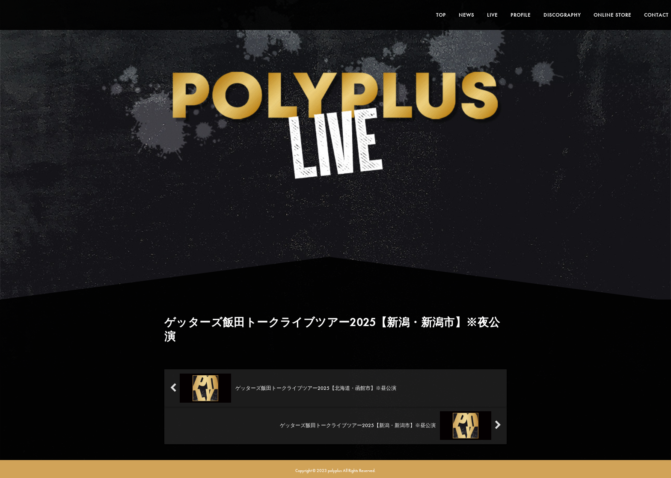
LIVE (473, 15)
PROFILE (502, 15)
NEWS (447, 15)
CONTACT (637, 15)
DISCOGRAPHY (543, 15)
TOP (422, 15)
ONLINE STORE (593, 15)
